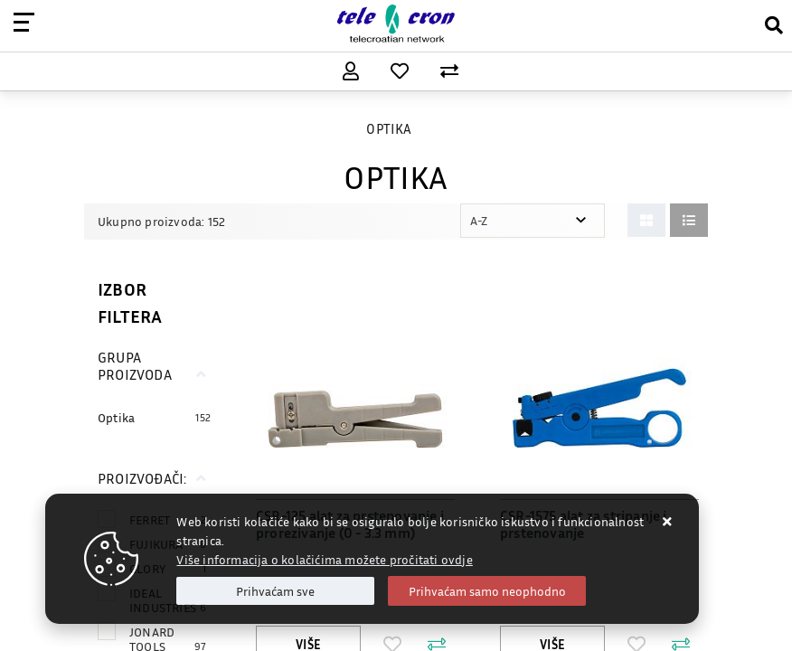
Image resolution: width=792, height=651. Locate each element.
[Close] (275, 591)
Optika (116, 417)
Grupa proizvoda (135, 365)
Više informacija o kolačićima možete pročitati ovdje (324, 559)
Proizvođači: (142, 478)
